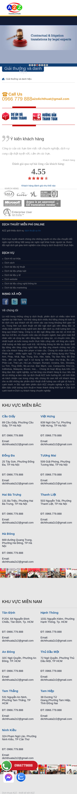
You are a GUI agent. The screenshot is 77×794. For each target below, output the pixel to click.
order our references (48, 116)
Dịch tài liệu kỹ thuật (15, 267)
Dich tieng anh (14, 9)
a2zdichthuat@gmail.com (50, 98)
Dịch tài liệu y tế (13, 275)
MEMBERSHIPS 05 (12, 203)
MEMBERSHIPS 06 (42, 203)
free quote (17, 116)
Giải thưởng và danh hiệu (19, 79)
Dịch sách (10, 262)
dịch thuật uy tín (32, 230)
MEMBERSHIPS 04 (49, 194)
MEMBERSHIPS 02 (22, 194)
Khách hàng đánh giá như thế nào (39, 186)
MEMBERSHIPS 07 (18, 212)
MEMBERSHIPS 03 (34, 194)
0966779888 (23, 765)
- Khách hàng (68, 160)
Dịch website (11, 279)
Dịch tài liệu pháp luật (15, 271)
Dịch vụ (8, 252)
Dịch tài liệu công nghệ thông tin (21, 283)
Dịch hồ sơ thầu (13, 258)
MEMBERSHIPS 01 (8, 194)
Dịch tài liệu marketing (16, 287)
